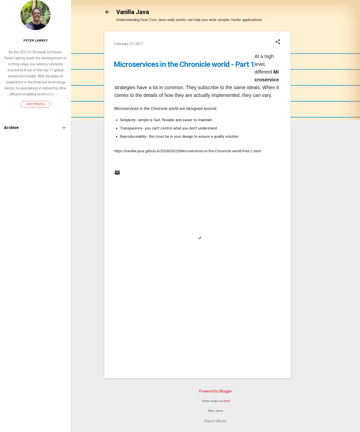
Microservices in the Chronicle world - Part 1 (184, 64)
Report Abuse (215, 421)
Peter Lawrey (36, 40)
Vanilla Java (132, 12)
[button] (278, 42)
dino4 (226, 401)
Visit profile (35, 104)
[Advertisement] (311, 106)
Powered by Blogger (215, 391)
